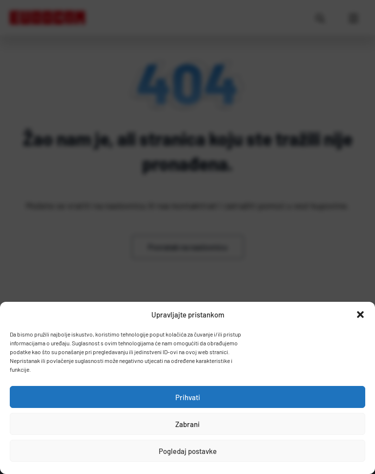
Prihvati (187, 397)
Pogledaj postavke (188, 451)
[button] (360, 314)
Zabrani (187, 424)
